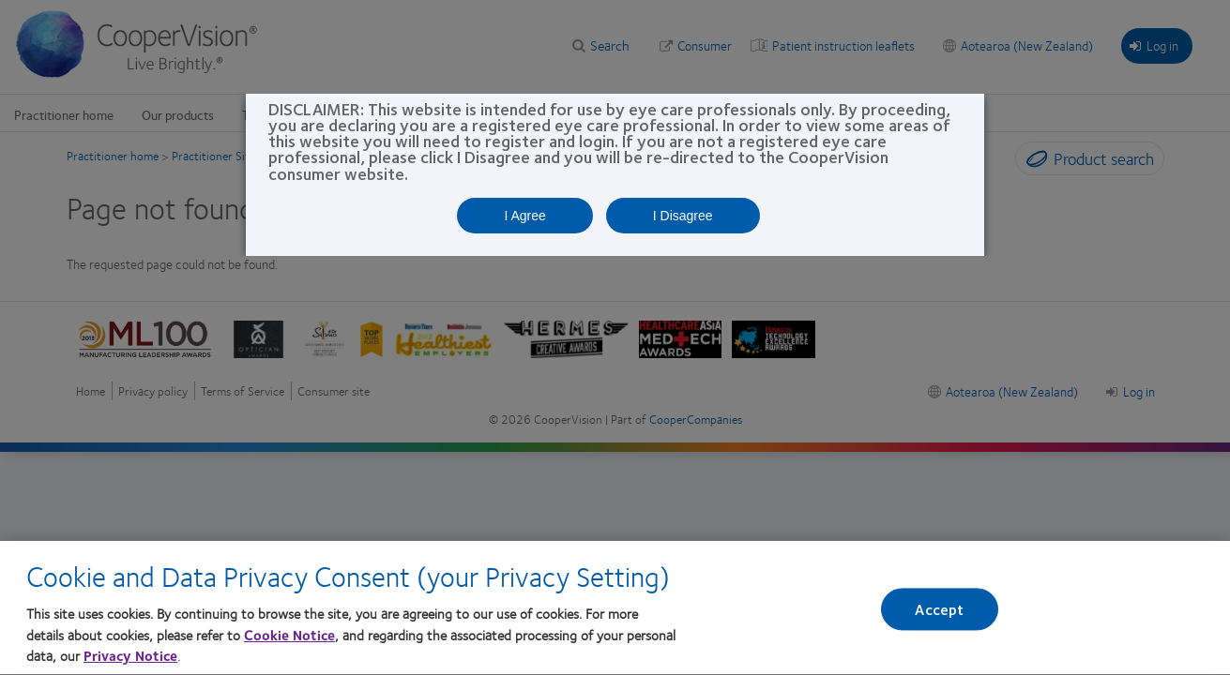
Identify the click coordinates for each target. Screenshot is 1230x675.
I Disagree (683, 215)
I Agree (524, 215)
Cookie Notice (289, 641)
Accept (939, 615)
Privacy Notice (130, 663)
